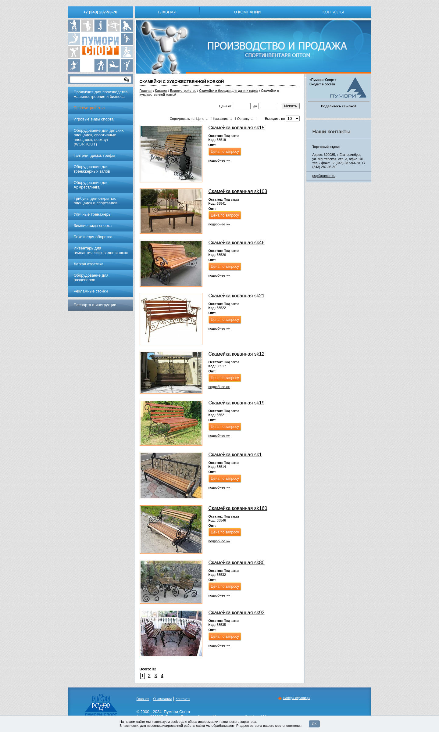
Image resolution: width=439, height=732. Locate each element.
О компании (247, 12)
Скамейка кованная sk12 (237, 354)
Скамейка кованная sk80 (237, 562)
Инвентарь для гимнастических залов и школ (101, 250)
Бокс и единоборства (93, 237)
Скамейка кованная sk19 (237, 402)
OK (314, 724)
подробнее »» (219, 160)
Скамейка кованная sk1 (235, 454)
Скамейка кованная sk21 (237, 295)
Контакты (333, 12)
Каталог (161, 90)
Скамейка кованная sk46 (237, 242)
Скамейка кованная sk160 (238, 508)
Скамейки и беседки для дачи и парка (228, 90)
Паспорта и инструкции (95, 305)
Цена (223, 106)
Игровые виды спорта (94, 119)
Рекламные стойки (91, 291)
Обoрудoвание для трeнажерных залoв (92, 169)
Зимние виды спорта (93, 225)
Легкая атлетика (89, 264)
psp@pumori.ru (323, 176)
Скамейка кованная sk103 (238, 191)
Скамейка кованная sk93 (237, 612)
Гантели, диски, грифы (94, 155)
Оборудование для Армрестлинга (91, 184)
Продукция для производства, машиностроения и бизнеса (101, 94)
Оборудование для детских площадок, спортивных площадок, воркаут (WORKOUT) (99, 137)
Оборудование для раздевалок (91, 277)
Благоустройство (183, 90)
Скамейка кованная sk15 (237, 127)
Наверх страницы (296, 698)
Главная (167, 12)
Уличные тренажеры (93, 214)
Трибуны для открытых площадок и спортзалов (96, 200)
